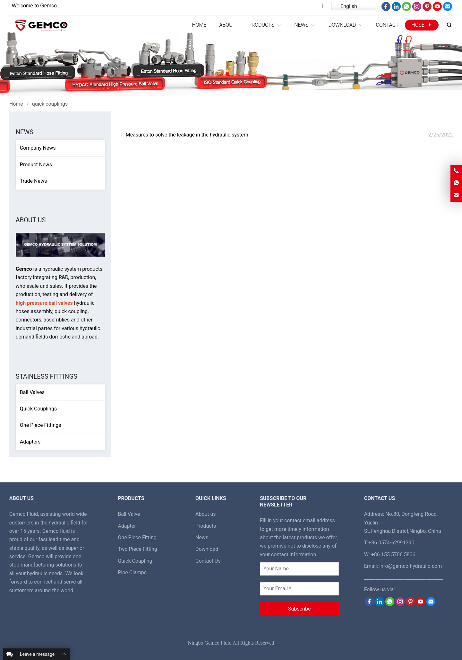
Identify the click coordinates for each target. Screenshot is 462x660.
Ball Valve (129, 514)
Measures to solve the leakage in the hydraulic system (187, 135)
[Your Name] (299, 569)
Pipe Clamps (132, 572)
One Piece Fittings (40, 425)
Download (206, 549)
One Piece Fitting (137, 537)
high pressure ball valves (44, 303)
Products (205, 526)
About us (205, 514)
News (24, 132)
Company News (38, 148)
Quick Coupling (135, 561)
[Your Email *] (299, 588)
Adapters (30, 442)
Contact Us (208, 561)
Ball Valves (32, 392)
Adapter (127, 526)
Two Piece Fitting (137, 549)
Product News (36, 165)
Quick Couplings (38, 409)
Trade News (33, 181)
